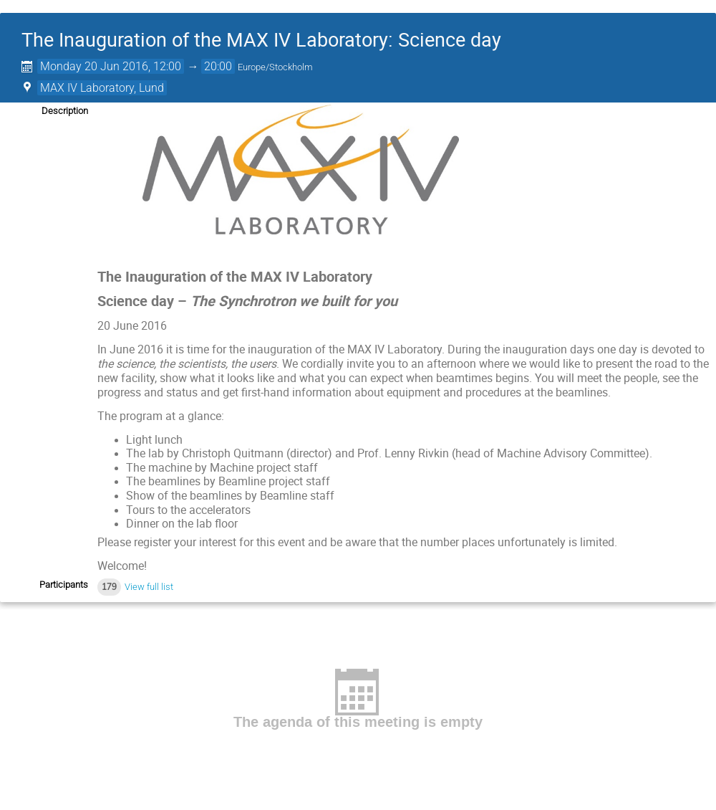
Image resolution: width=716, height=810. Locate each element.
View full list (149, 586)
